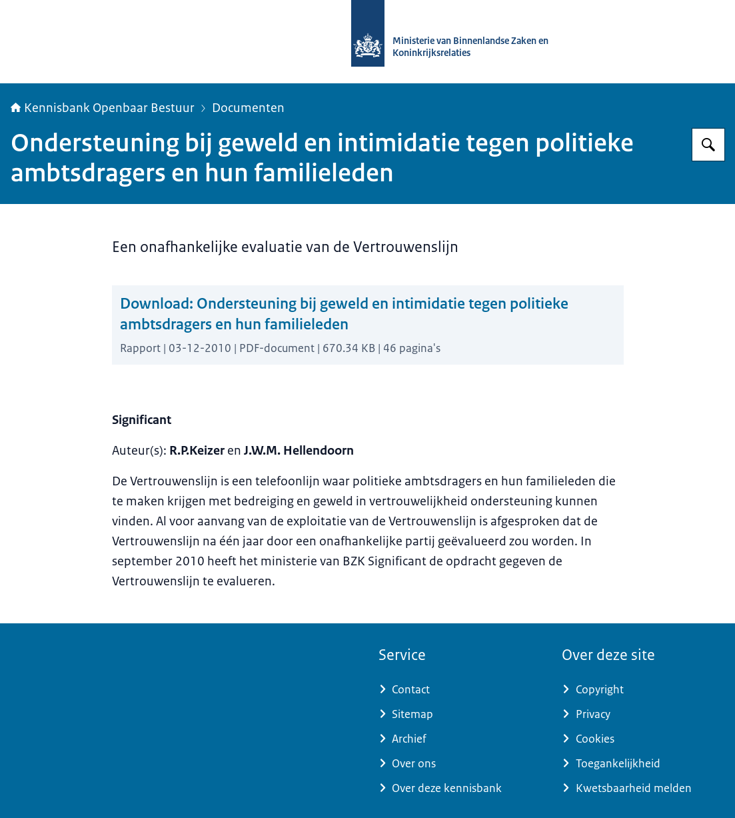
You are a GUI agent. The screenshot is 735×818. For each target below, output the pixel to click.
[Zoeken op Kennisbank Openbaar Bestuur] (708, 145)
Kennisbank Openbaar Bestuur (103, 108)
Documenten (248, 108)
